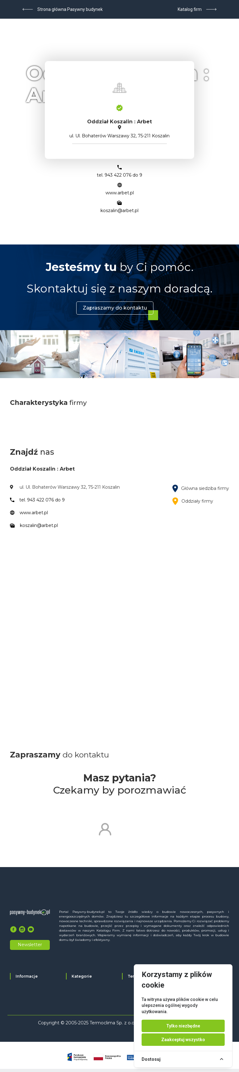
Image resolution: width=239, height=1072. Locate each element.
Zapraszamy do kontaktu (115, 308)
